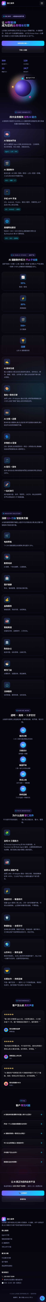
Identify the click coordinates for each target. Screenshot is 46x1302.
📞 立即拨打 (23, 1193)
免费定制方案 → (23, 43)
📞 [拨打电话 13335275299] (42, 1298)
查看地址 (23, 1199)
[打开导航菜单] (42, 3)
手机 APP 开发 (6, 1247)
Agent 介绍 (5, 1235)
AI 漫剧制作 (5, 1243)
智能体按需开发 (7, 1239)
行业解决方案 (6, 1258)
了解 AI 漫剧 (23, 50)
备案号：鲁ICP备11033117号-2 (23, 1297)
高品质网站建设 (7, 1266)
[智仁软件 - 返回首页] (8, 3)
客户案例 (5, 1262)
